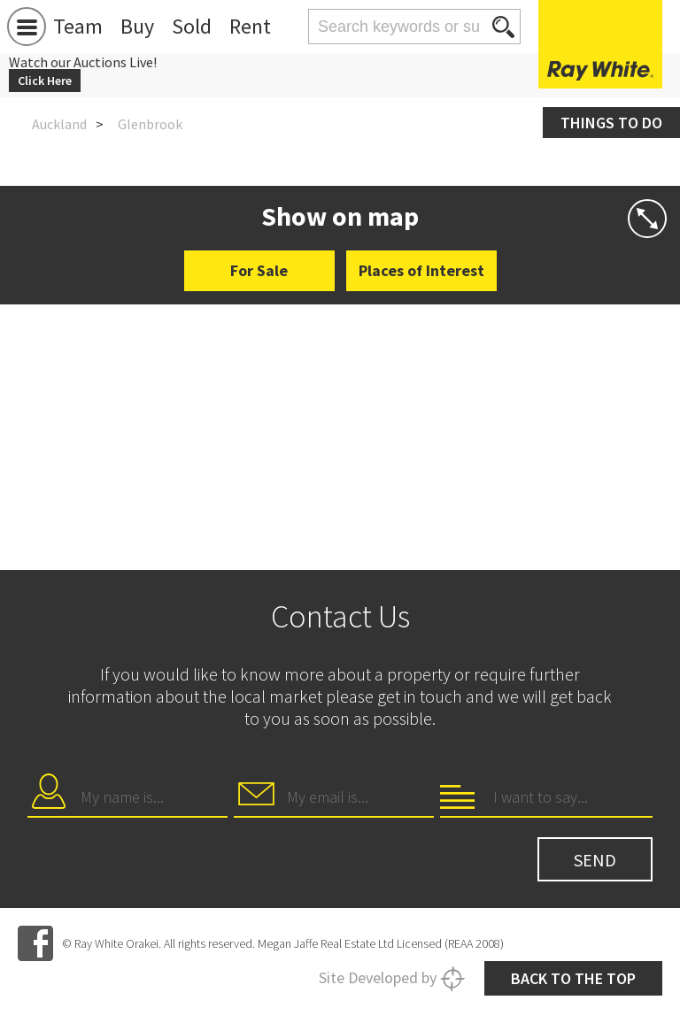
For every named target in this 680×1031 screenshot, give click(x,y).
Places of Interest (421, 270)
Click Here (45, 80)
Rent (250, 26)
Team (78, 26)
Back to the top (573, 978)
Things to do (611, 122)
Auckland (59, 124)
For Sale (259, 270)
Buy (137, 26)
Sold (192, 26)
